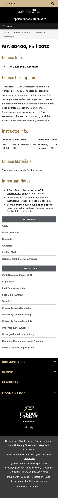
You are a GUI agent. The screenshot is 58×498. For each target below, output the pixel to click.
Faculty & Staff (29, 392)
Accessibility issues (40, 476)
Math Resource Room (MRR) (17, 274)
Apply (5, 225)
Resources (29, 382)
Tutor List (7, 301)
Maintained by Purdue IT (29, 485)
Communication (29, 362)
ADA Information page (25, 191)
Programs (29, 219)
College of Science (38, 481)
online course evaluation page (33, 204)
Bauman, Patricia (43, 146)
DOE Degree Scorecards (35, 471)
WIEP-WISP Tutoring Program (18, 347)
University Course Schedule (17, 321)
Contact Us (29, 458)
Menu (7, 26)
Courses (38, 32)
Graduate (7, 239)
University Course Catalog (16, 314)
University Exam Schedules (17, 307)
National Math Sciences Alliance (19, 258)
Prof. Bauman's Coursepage (23, 66)
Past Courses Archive (13, 288)
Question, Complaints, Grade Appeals (22, 340)
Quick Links (10, 3)
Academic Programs (22, 32)
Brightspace (8, 281)
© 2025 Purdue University (24, 463)
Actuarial (7, 245)
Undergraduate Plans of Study (18, 334)
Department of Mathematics (29, 19)
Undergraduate (10, 232)
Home (6, 32)
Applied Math (9, 252)
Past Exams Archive (13, 294)
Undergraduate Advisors (15, 327)
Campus (29, 372)
